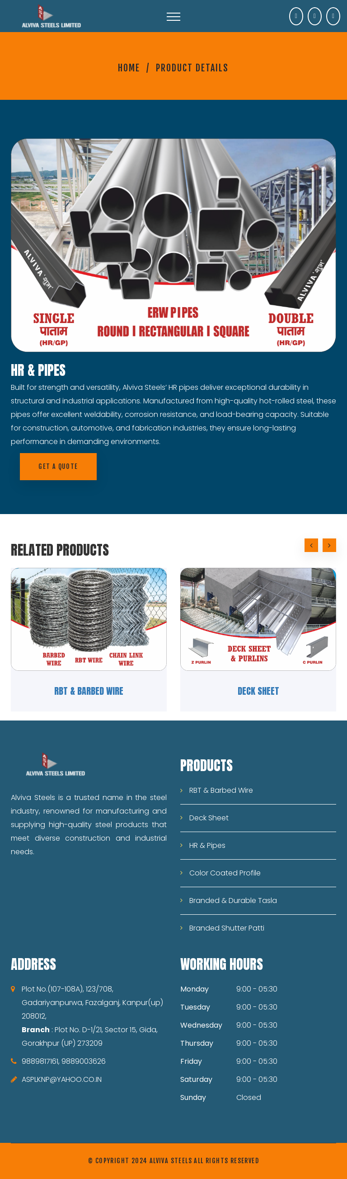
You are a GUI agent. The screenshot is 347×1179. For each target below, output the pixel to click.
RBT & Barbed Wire (88, 691)
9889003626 (83, 1061)
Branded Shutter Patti (226, 928)
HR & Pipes (207, 845)
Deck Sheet (258, 691)
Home (129, 68)
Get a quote (58, 466)
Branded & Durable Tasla (233, 900)
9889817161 (40, 1061)
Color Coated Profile (225, 873)
